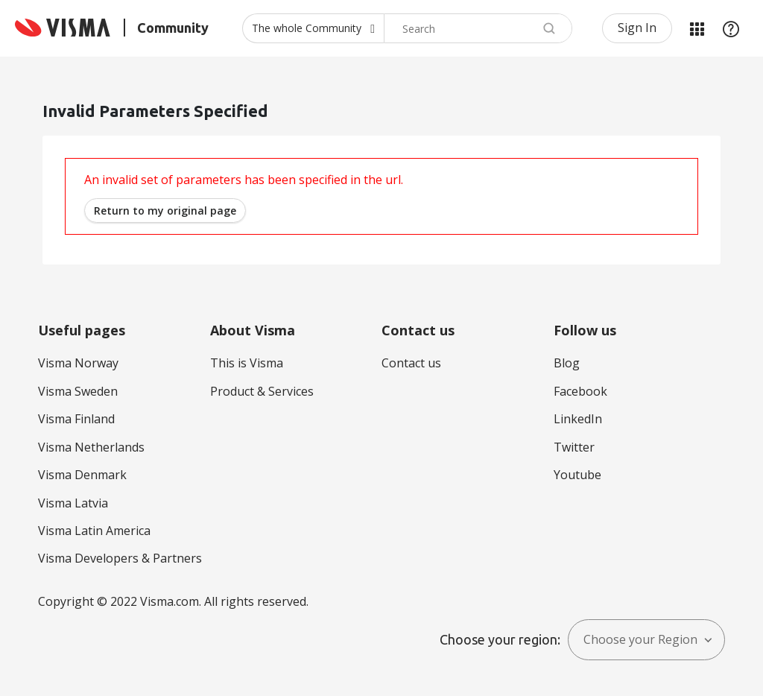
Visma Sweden (78, 391)
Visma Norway (78, 363)
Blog (567, 363)
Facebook (580, 391)
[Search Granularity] (313, 28)
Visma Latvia (73, 503)
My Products (697, 28)
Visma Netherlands (91, 447)
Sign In (637, 27)
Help (731, 28)
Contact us (411, 363)
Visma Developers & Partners (120, 558)
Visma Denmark (82, 474)
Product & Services (262, 391)
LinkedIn (578, 419)
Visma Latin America (94, 530)
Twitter (574, 447)
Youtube (577, 474)
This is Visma (246, 363)
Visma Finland (76, 419)
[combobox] (478, 28)
